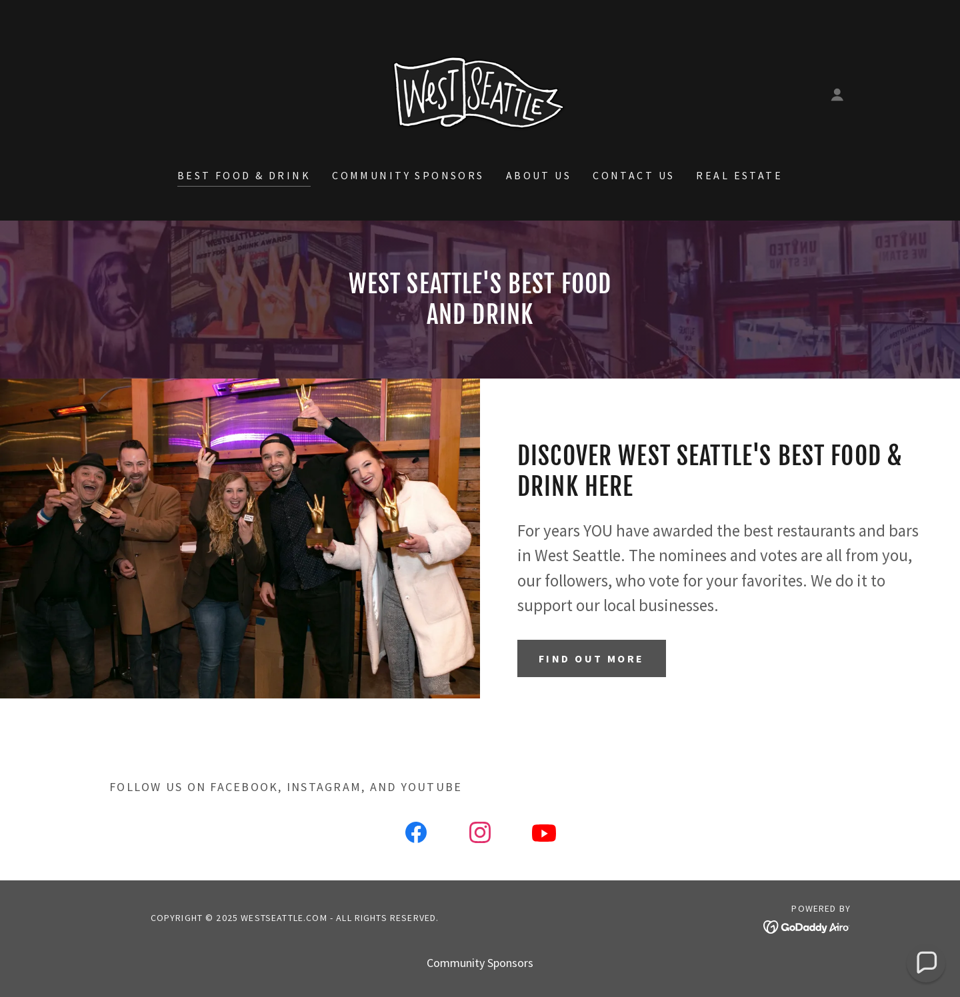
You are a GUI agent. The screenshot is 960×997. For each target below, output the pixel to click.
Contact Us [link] (634, 175)
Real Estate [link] (739, 175)
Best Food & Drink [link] (244, 175)
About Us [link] (538, 175)
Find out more (592, 658)
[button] (837, 94)
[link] (480, 93)
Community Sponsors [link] (408, 175)
